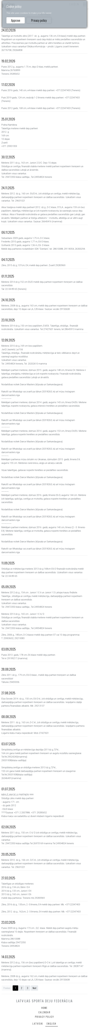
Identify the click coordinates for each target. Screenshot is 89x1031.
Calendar (44, 1012)
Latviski (38, 1023)
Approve (15, 20)
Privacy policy (39, 20)
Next (34, 988)
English (51, 1023)
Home (44, 1008)
